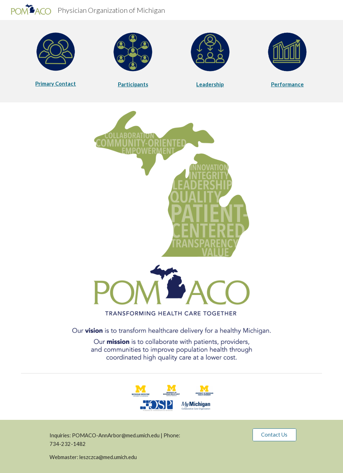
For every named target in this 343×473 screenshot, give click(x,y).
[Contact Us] (274, 435)
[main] (55, 84)
